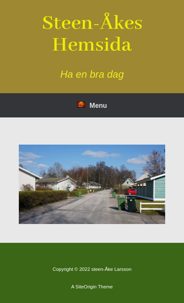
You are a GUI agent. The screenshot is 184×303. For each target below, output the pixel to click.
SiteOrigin (86, 286)
